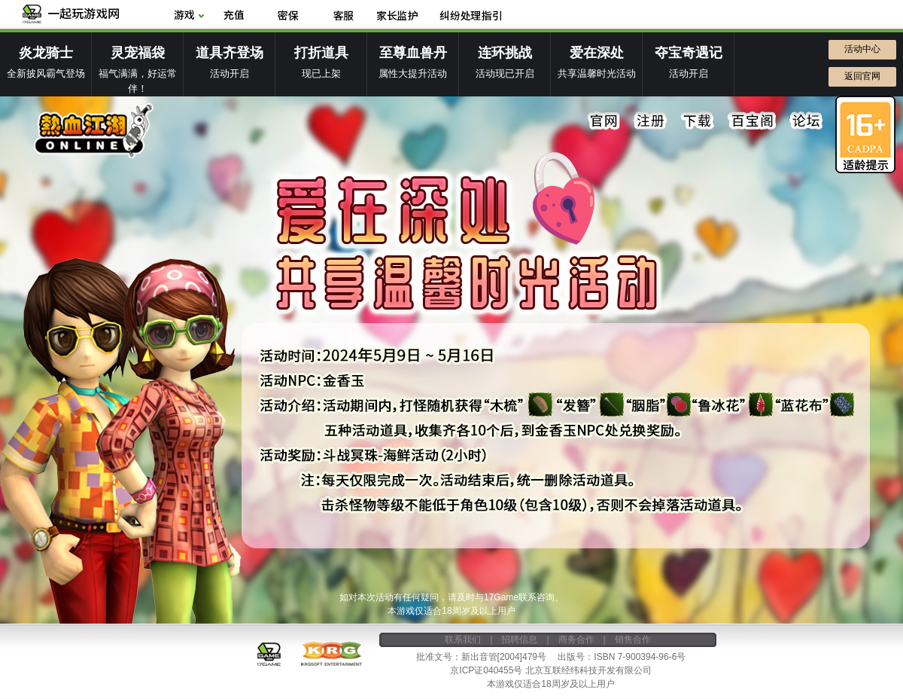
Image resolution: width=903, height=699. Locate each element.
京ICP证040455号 (486, 670)
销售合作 (633, 639)
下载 (697, 121)
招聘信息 (519, 639)
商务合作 (576, 639)
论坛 (806, 121)
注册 (651, 121)
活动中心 (862, 49)
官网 (604, 121)
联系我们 (463, 639)
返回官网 (862, 76)
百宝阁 (752, 121)
